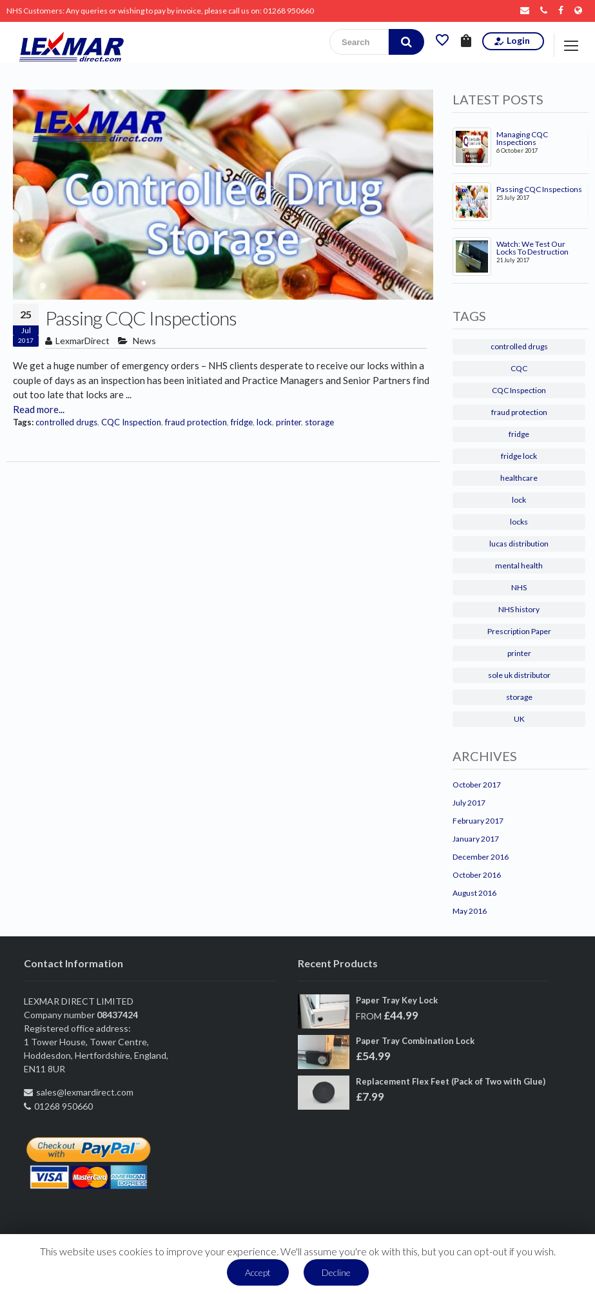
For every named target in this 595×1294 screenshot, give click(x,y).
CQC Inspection (131, 422)
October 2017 (477, 784)
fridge (242, 422)
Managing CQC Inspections (522, 138)
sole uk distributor (519, 675)
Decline (336, 1272)
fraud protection (196, 422)
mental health (519, 565)
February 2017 (478, 821)
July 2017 (469, 802)
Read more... (38, 409)
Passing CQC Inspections (141, 317)
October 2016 (477, 875)
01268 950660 (288, 10)
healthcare (519, 478)
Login (511, 41)
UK (519, 719)
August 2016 (474, 893)
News (144, 340)
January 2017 (476, 839)
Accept (258, 1272)
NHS (519, 587)
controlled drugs (66, 422)
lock (264, 422)
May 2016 (470, 911)
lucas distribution (519, 543)
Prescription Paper (519, 631)
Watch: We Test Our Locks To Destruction (532, 248)
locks (519, 521)
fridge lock (519, 456)
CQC (519, 368)
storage (319, 422)
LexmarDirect (82, 340)
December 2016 (481, 857)
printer (288, 422)
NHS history (519, 609)
